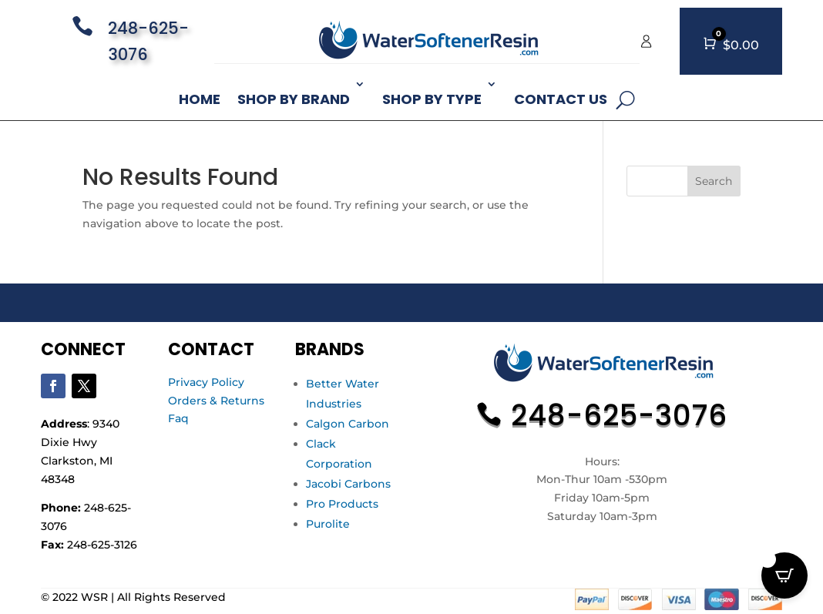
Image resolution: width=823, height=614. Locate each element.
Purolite (328, 524)
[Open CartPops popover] (784, 575)
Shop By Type (432, 99)
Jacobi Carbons (348, 484)
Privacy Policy (206, 382)
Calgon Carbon (347, 424)
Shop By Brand (293, 99)
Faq (178, 418)
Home (199, 99)
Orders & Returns (216, 401)
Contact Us (560, 99)
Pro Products (342, 504)
